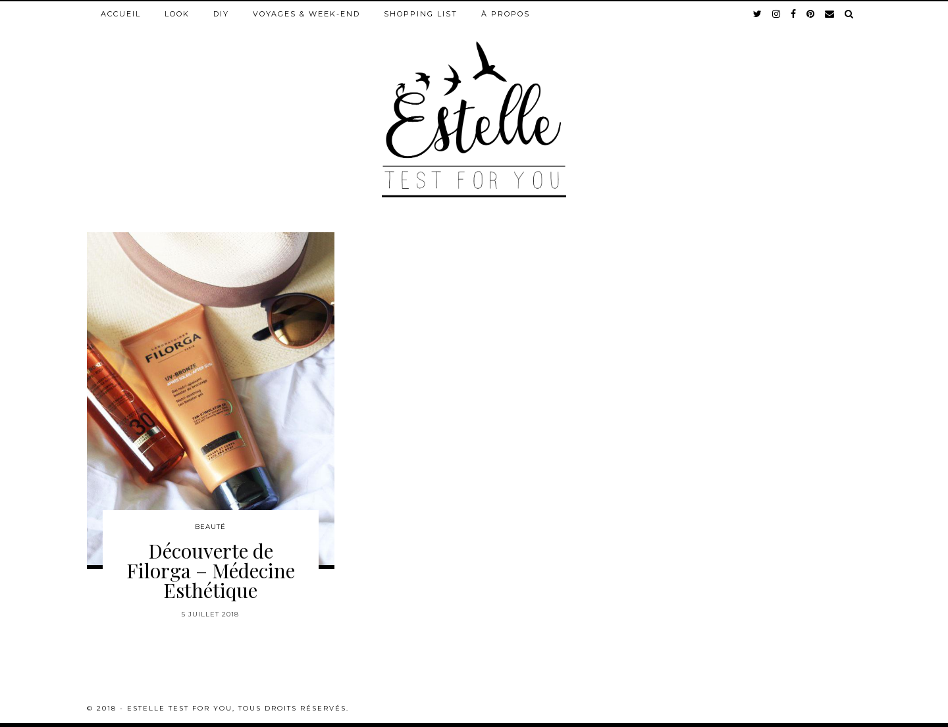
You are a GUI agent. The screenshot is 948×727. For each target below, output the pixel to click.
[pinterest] (811, 13)
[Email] (830, 13)
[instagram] (776, 13)
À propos (505, 13)
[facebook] (794, 13)
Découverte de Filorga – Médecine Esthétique (210, 570)
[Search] (850, 13)
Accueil (121, 13)
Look (177, 13)
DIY (221, 13)
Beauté (210, 526)
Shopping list (421, 13)
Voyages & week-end (306, 13)
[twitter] (758, 13)
